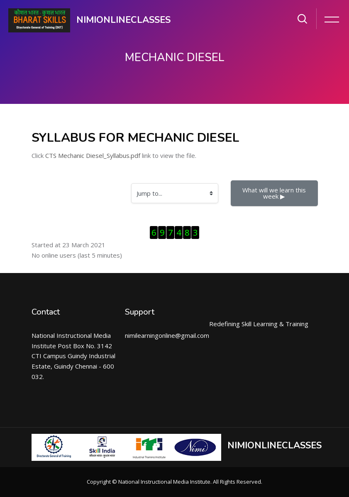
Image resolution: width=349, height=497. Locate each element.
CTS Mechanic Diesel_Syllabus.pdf (92, 155)
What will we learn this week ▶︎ (275, 193)
